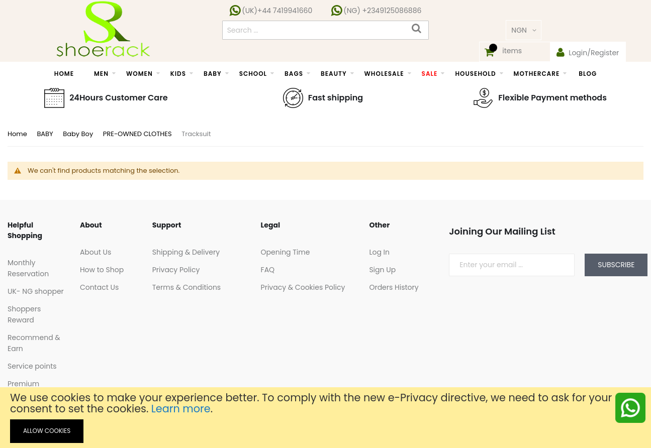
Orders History (393, 287)
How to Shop (102, 270)
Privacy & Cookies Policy (303, 287)
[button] (523, 30)
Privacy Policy (176, 270)
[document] (325, 417)
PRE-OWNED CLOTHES (138, 134)
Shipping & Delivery (186, 252)
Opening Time (285, 252)
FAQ (268, 270)
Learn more (181, 408)
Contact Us (99, 287)
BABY (46, 134)
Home (18, 134)
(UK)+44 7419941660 (277, 11)
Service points (32, 366)
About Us (95, 252)
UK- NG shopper (36, 291)
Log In (379, 252)
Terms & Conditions (186, 287)
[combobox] (325, 30)
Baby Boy (79, 134)
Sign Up (382, 270)
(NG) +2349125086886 (382, 11)
